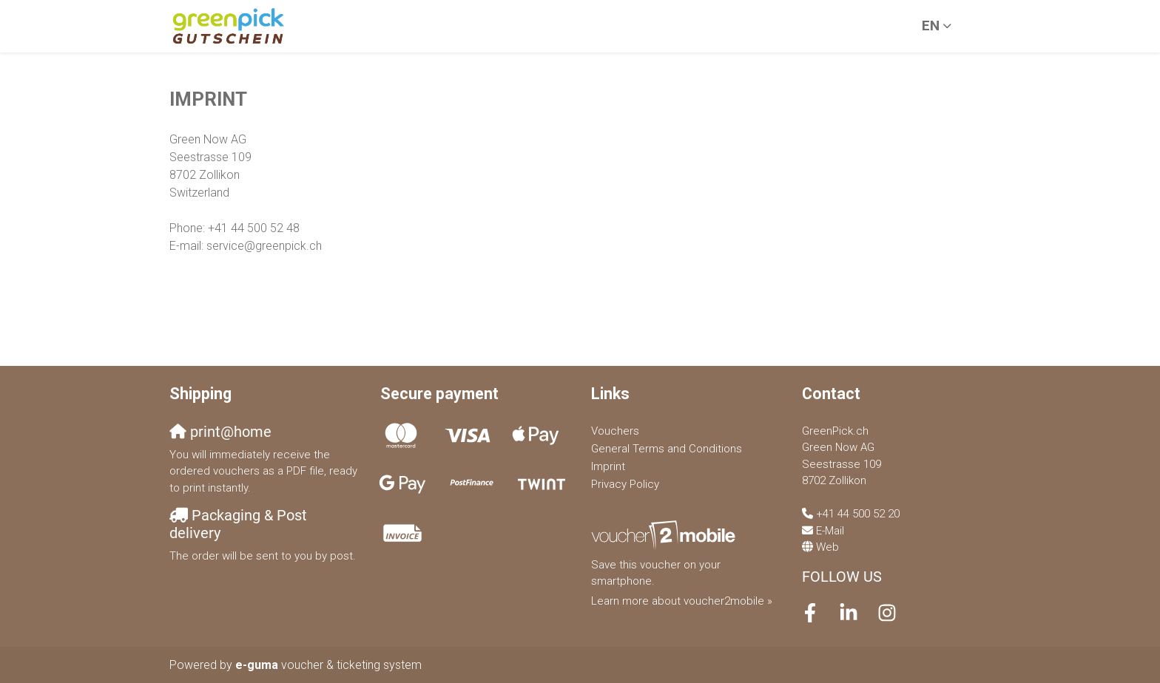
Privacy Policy (625, 484)
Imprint (608, 466)
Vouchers (615, 431)
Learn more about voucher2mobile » (681, 601)
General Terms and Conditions (666, 448)
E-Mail (830, 530)
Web (827, 547)
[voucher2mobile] (665, 535)
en (931, 25)
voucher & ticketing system (328, 665)
